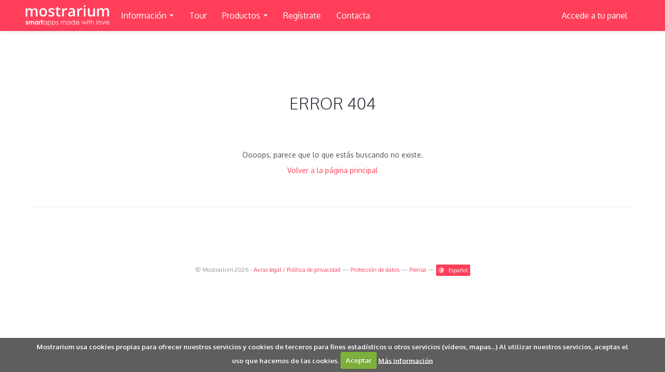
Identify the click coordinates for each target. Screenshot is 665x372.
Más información (405, 360)
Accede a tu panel (594, 15)
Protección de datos (374, 269)
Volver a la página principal (332, 170)
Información (147, 15)
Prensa (417, 269)
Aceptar (359, 360)
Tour (198, 15)
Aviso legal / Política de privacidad (297, 269)
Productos (245, 15)
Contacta (353, 15)
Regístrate (302, 15)
